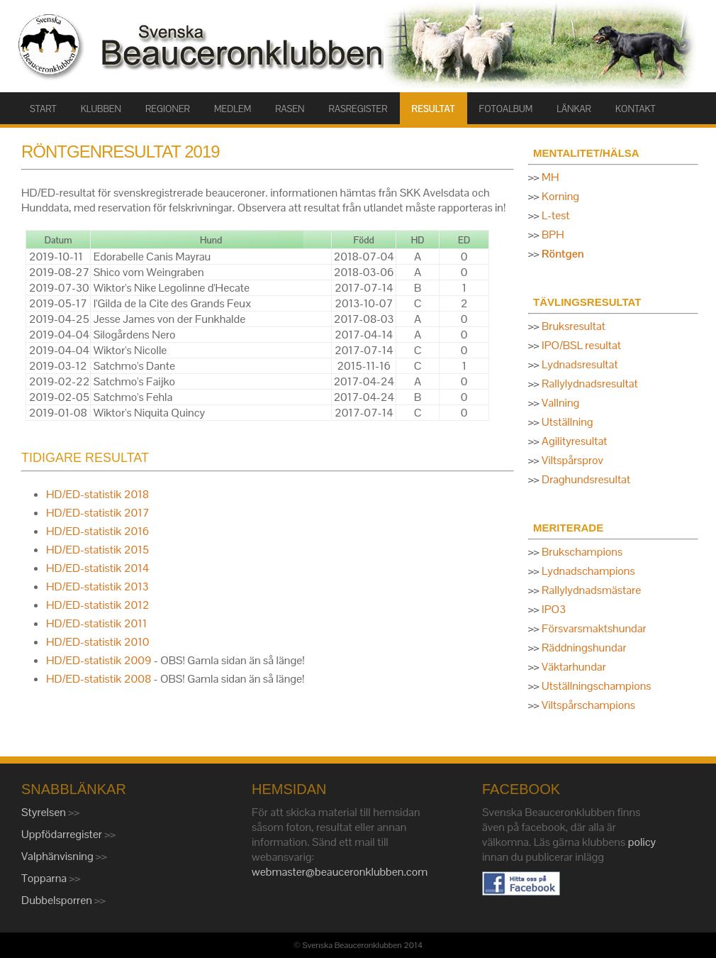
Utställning (567, 421)
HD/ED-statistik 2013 (97, 586)
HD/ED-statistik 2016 (97, 531)
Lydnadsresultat (580, 364)
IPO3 (554, 609)
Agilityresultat (574, 441)
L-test (556, 215)
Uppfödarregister (62, 834)
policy (642, 842)
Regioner (167, 109)
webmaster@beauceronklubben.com (339, 871)
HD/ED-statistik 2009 (99, 660)
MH (550, 177)
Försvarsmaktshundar (594, 628)
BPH (553, 234)
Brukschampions (582, 551)
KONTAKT (635, 109)
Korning (560, 196)
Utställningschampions (596, 685)
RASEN (289, 109)
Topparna (45, 878)
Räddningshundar (584, 647)
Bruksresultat (573, 326)
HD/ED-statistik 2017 (98, 512)
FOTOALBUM (506, 109)
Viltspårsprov (572, 460)
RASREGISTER (358, 109)
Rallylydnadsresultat (590, 383)
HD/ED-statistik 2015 (97, 549)
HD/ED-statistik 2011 (96, 623)
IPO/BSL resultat (581, 345)
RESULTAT (433, 109)
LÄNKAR (573, 109)
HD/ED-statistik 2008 (98, 678)
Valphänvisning (58, 856)
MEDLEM (232, 109)
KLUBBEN (101, 109)
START (43, 109)
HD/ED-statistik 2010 (98, 641)
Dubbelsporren (57, 900)
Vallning (560, 402)
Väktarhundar (574, 666)
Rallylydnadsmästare (591, 590)
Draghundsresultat (586, 479)
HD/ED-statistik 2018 (97, 494)
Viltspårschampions (588, 705)
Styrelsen (44, 812)
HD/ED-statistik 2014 (97, 568)
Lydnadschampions (588, 570)
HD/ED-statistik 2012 (98, 605)
